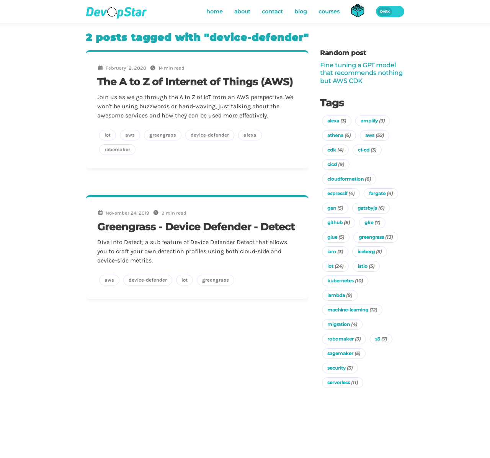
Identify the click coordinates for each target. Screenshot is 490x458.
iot (335, 266)
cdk (335, 150)
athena (339, 135)
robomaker (344, 339)
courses (329, 11)
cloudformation (349, 179)
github (338, 222)
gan (335, 208)
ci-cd (367, 150)
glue (335, 237)
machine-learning (352, 310)
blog (300, 11)
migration (342, 324)
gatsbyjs (371, 208)
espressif (340, 193)
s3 (381, 339)
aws (374, 135)
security (340, 368)
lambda (339, 295)
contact (272, 11)
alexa (336, 121)
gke (372, 222)
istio (366, 266)
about (242, 11)
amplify (373, 121)
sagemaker (343, 353)
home (214, 11)
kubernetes (345, 281)
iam (335, 251)
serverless (342, 382)
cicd (335, 164)
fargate (381, 193)
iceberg (370, 251)
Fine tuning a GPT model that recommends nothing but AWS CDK (361, 73)
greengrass (376, 237)
